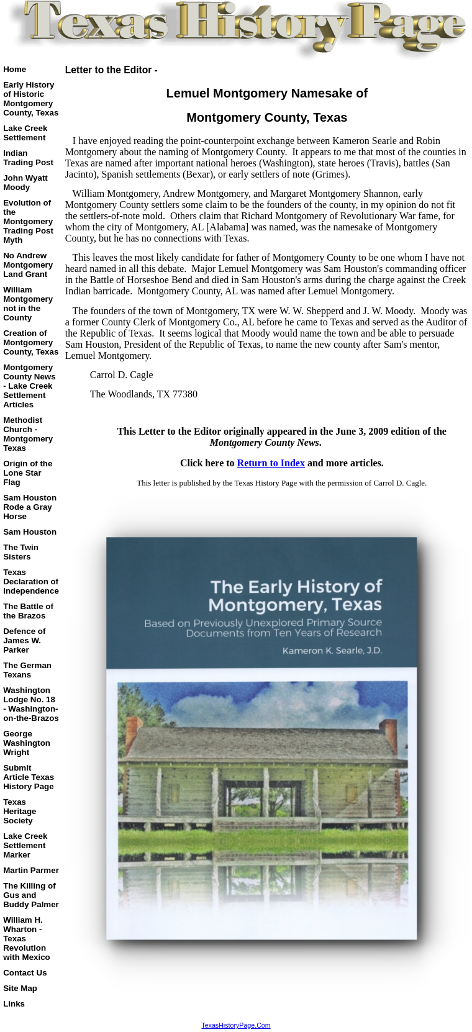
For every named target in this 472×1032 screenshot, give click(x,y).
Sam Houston (30, 531)
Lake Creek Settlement (25, 133)
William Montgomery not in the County (28, 303)
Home (14, 69)
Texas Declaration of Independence (31, 581)
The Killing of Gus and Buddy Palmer (31, 895)
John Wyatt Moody (25, 182)
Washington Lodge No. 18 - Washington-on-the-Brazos (31, 704)
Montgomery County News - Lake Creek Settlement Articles (29, 386)
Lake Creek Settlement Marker (25, 845)
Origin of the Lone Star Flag (27, 473)
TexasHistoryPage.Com (235, 1025)
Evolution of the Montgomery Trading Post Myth (28, 221)
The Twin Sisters (21, 552)
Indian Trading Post (28, 157)
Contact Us (25, 972)
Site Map (20, 988)
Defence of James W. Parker (24, 640)
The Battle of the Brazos (28, 611)
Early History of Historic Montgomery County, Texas (30, 98)
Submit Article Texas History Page (28, 777)
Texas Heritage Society (19, 811)
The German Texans (27, 670)
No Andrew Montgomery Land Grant (28, 265)
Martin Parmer (31, 870)
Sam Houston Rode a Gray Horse (30, 507)
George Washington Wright (26, 743)
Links (14, 1003)
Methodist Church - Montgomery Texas (28, 434)
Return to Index (271, 463)
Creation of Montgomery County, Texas (30, 342)
